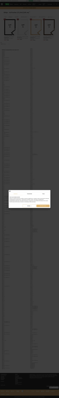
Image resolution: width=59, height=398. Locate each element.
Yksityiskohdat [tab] (29, 193)
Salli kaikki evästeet (43, 205)
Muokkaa (29, 205)
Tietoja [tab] (43, 193)
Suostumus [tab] (16, 193)
